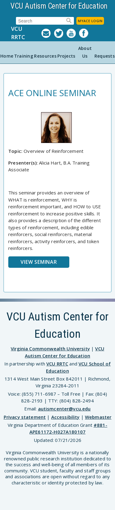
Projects (66, 56)
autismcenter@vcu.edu (64, 409)
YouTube (73, 33)
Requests (104, 56)
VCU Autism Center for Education (59, 6)
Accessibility (65, 417)
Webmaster (98, 417)
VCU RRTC (18, 33)
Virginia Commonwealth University (50, 348)
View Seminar (39, 262)
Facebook (85, 33)
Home (6, 56)
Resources (45, 56)
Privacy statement (25, 417)
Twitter (60, 33)
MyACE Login (90, 20)
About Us (85, 52)
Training (23, 56)
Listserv (47, 33)
